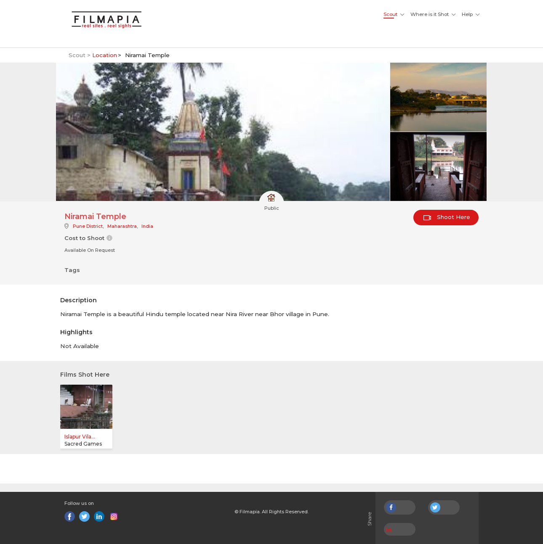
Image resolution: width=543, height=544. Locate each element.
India (147, 226)
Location (104, 55)
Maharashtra (122, 226)
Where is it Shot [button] (429, 14)
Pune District (88, 226)
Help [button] (467, 14)
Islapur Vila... (79, 436)
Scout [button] (390, 14)
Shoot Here (446, 217)
